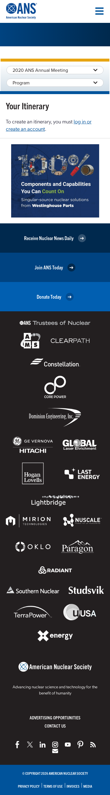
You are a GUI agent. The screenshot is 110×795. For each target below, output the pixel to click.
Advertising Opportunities (55, 717)
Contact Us (55, 725)
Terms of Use (53, 786)
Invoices (73, 786)
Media (87, 786)
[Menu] (99, 11)
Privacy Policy (29, 786)
